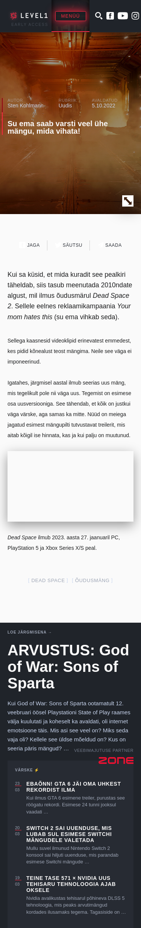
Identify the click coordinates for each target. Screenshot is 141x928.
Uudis (65, 106)
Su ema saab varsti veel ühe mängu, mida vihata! (58, 127)
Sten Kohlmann (26, 106)
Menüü (70, 16)
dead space (48, 580)
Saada (109, 245)
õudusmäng (92, 580)
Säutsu (68, 245)
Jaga (29, 245)
